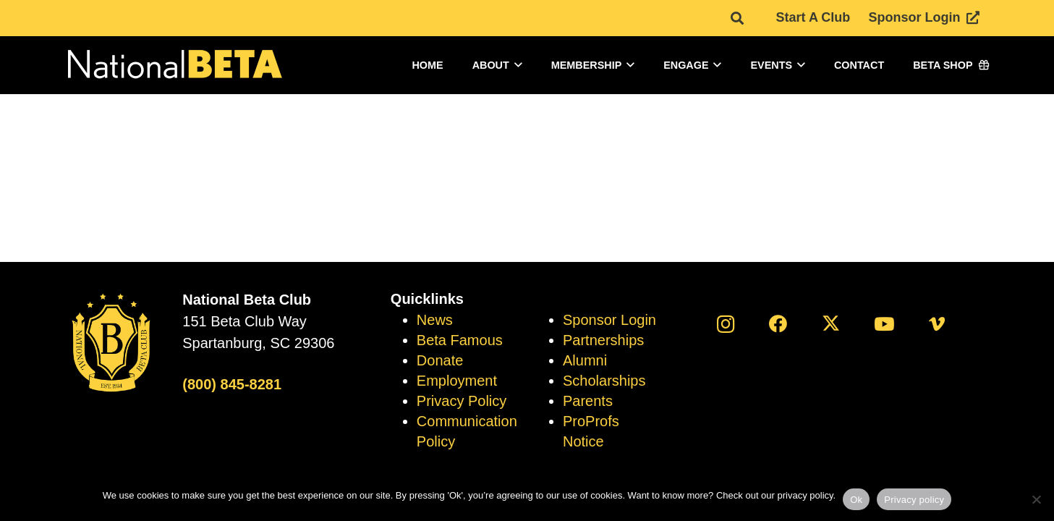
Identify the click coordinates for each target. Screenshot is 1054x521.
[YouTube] (883, 324)
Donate (440, 360)
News (435, 320)
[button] (515, 65)
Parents (588, 401)
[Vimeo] (936, 324)
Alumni (585, 360)
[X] (831, 324)
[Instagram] (725, 324)
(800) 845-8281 (231, 384)
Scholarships (604, 381)
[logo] (173, 65)
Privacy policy (914, 499)
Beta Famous (460, 340)
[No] (1036, 499)
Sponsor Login (609, 320)
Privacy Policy (461, 401)
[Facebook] (778, 324)
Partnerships (603, 340)
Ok (856, 499)
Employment (457, 381)
